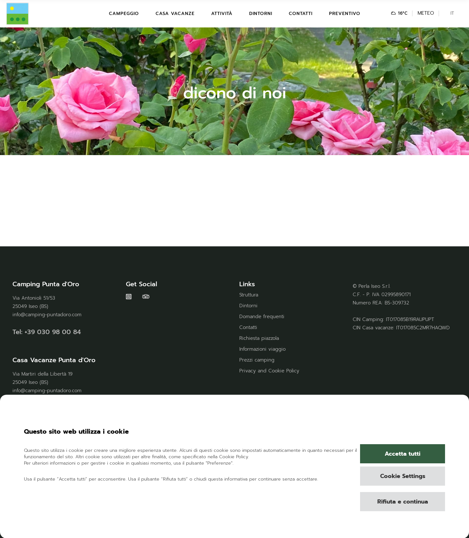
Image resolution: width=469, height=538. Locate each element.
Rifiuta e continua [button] (402, 501)
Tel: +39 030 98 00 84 (46, 332)
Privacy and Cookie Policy (269, 370)
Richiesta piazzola (259, 338)
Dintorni (248, 305)
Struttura (248, 294)
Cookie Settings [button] (402, 476)
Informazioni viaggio (262, 349)
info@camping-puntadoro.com (46, 314)
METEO (426, 13)
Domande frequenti (261, 316)
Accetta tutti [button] (402, 453)
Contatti (248, 327)
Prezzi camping (256, 359)
